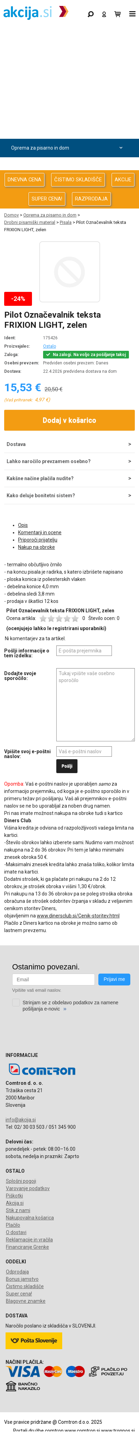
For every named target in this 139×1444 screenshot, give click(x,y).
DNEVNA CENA (24, 179)
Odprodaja (67, 55)
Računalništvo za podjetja (67, 92)
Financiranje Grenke (27, 1247)
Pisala (66, 222)
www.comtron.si (82, 1431)
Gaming (67, 37)
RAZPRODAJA (91, 199)
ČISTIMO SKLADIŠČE (78, 179)
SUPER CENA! (47, 199)
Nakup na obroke (36, 547)
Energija (67, 129)
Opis (23, 525)
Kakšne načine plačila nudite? (40, 478)
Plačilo (13, 1225)
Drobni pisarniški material (29, 222)
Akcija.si (15, 1203)
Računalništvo (67, 74)
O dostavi (16, 1232)
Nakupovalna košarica (30, 1217)
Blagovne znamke (26, 1301)
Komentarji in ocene (40, 532)
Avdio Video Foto (67, 111)
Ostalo (49, 346)
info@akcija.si (21, 1119)
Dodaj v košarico (69, 420)
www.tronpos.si (118, 1431)
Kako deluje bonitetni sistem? (41, 495)
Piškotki (14, 1196)
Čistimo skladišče (25, 1286)
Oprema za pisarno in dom (67, 148)
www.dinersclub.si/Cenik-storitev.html (78, 915)
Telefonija (67, 166)
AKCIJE (123, 179)
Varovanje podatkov (28, 1188)
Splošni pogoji (21, 1181)
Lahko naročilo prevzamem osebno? (49, 461)
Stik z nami (18, 1210)
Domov (11, 215)
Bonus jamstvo (22, 1279)
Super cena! (19, 1293)
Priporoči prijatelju (37, 540)
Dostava (16, 444)
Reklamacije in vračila (29, 1239)
